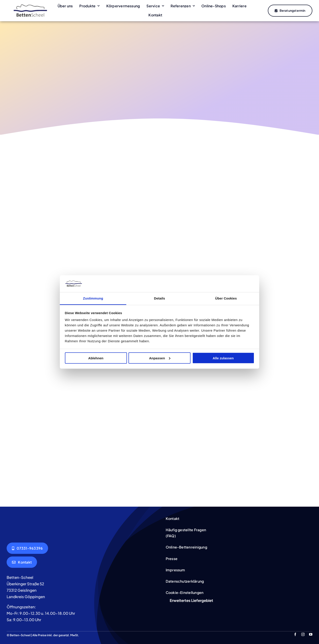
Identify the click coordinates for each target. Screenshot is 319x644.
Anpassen (159, 358)
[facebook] (295, 634)
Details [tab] (159, 298)
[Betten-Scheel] (30, 4)
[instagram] (303, 634)
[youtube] (310, 634)
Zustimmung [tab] (93, 298)
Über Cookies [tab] (226, 298)
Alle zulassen (223, 358)
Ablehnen (95, 358)
